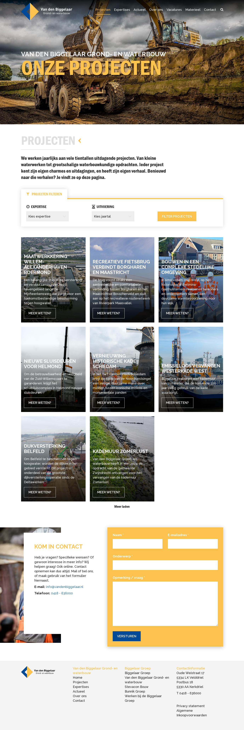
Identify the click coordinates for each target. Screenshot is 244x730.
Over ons (156, 10)
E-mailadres (178, 535)
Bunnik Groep (135, 691)
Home (77, 677)
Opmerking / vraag (129, 577)
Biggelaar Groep (137, 673)
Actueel (140, 10)
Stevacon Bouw (136, 687)
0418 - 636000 (62, 593)
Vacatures (174, 10)
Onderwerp (123, 556)
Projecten (102, 10)
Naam (118, 535)
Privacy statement (190, 706)
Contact (210, 10)
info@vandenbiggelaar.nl (64, 587)
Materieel (192, 10)
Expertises (122, 10)
